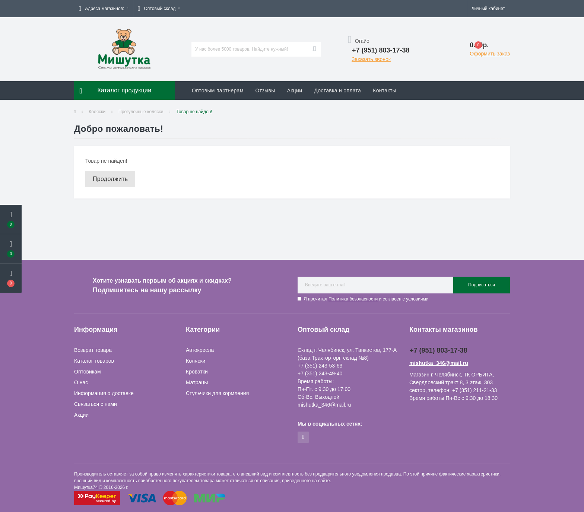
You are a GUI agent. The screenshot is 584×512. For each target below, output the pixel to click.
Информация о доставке (104, 393)
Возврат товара (93, 350)
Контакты (384, 90)
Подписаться (481, 284)
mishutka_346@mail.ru (438, 363)
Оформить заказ (490, 54)
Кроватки (197, 372)
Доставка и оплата (337, 90)
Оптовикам (87, 372)
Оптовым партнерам (218, 90)
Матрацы (197, 382)
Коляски (97, 111)
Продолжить (110, 179)
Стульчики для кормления (217, 393)
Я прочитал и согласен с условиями (366, 299)
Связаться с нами (95, 404)
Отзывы (265, 90)
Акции (294, 90)
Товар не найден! (194, 111)
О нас (81, 382)
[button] (103, 8)
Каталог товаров (94, 361)
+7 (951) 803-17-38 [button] (438, 350)
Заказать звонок (371, 59)
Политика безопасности (353, 299)
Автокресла (200, 350)
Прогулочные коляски (140, 111)
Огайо (358, 41)
